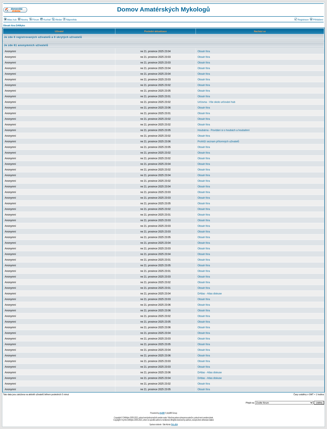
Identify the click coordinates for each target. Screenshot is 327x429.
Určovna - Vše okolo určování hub (216, 102)
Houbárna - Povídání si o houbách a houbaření (223, 130)
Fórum (34, 19)
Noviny (23, 19)
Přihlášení (316, 19)
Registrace (301, 19)
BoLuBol (174, 424)
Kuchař (45, 19)
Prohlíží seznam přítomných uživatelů (218, 141)
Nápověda (70, 19)
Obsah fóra (203, 51)
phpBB (162, 413)
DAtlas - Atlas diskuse (209, 293)
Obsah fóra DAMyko (14, 25)
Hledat (57, 19)
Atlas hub (10, 19)
